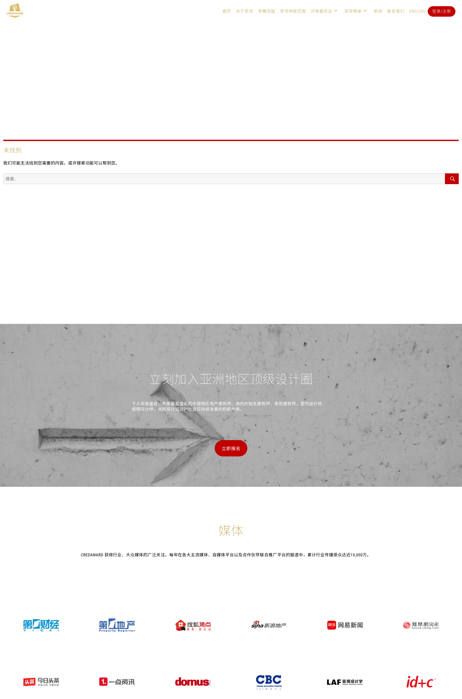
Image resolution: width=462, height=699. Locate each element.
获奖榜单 (353, 11)
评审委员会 (321, 11)
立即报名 (231, 448)
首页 (227, 11)
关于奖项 (244, 11)
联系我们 (395, 11)
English (417, 11)
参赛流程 (266, 11)
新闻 (378, 11)
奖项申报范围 (293, 11)
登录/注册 (441, 11)
